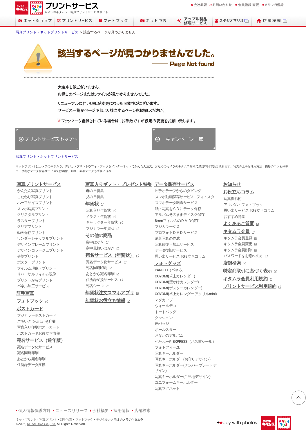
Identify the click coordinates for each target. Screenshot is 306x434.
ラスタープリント (31, 220)
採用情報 (121, 410)
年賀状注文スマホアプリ (109, 292)
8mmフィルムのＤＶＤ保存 (177, 220)
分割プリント (28, 256)
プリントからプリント (35, 280)
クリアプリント (29, 226)
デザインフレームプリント (38, 244)
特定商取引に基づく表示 (247, 271)
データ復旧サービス (171, 250)
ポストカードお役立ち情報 (38, 333)
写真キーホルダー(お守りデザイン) (183, 359)
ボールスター (165, 329)
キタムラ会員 (236, 231)
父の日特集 (95, 197)
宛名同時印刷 (28, 353)
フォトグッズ (167, 263)
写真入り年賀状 (98, 210)
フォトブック (30, 301)
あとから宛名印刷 (31, 359)
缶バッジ (162, 323)
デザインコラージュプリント (40, 250)
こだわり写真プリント (35, 197)
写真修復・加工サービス (174, 244)
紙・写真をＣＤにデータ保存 (178, 209)
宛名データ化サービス (35, 347)
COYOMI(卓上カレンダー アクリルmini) (186, 294)
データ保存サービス (174, 184)
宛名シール (95, 286)
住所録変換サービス (102, 279)
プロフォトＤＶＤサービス (176, 232)
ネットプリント (26, 420)
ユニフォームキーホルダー (176, 382)
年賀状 (92, 204)
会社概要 (101, 410)
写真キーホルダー (169, 353)
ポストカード (30, 308)
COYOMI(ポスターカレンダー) (178, 288)
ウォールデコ (165, 306)
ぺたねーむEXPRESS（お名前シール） (185, 341)
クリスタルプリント (33, 214)
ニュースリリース (71, 410)
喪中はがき (95, 242)
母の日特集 (95, 191)
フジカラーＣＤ (167, 226)
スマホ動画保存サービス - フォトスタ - (185, 197)
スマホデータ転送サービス (176, 202)
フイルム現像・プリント (36, 268)
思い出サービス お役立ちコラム (180, 256)
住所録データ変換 (31, 365)
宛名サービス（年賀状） (109, 255)
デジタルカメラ (106, 420)
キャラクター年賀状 (102, 222)
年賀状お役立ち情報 (105, 300)
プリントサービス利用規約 (249, 286)
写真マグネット (167, 388)
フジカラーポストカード (36, 315)
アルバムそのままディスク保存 (180, 214)
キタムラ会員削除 (238, 250)
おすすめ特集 (234, 216)
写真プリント (48, 420)
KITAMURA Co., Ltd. (41, 424)
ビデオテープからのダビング (178, 191)
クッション (164, 317)
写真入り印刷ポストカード (38, 327)
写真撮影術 (232, 198)
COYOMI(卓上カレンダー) (175, 276)
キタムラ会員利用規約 (245, 278)
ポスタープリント (31, 262)
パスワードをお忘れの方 (243, 256)
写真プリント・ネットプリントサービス (47, 32)
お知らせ (232, 184)
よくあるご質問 (238, 223)
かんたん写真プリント (35, 191)
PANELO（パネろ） (170, 270)
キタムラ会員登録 (238, 238)
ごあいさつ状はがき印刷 (36, 321)
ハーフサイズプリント (35, 202)
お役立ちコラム (238, 192)
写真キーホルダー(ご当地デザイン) (183, 376)
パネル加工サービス (33, 286)
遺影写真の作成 (167, 238)
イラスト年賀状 (98, 216)
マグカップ (164, 300)
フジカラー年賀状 (100, 228)
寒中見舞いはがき (100, 248)
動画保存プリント (31, 232)
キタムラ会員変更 (238, 244)
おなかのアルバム (169, 335)
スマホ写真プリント (33, 209)
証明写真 (25, 293)
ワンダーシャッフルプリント (40, 238)
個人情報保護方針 (34, 410)
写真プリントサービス (39, 184)
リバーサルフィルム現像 (36, 274)
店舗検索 (232, 263)
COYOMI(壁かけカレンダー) (177, 282)
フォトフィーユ (167, 347)
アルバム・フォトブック (243, 204)
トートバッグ (165, 312)
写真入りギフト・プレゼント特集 (118, 184)
